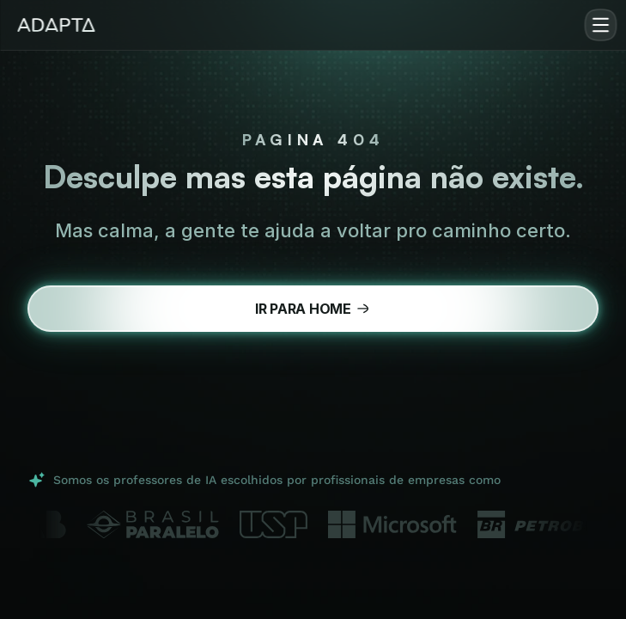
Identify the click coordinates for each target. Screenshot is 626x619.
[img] (55, 25)
